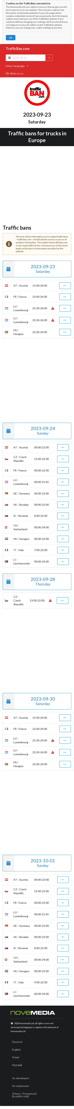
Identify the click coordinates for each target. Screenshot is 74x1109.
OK (10, 37)
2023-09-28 (29, 581)
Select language (17, 65)
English (16, 1049)
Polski (15, 1057)
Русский (17, 1065)
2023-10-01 (29, 863)
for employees (20, 1085)
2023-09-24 (29, 431)
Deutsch (17, 1041)
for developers (20, 1078)
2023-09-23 (29, 269)
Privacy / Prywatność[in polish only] (24, 1095)
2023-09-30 (29, 701)
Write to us (14, 73)
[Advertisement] (35, 184)
